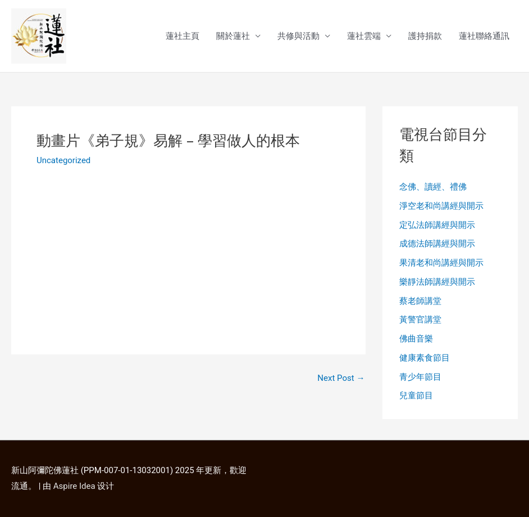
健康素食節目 (424, 358)
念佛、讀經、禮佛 (433, 187)
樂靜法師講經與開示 (437, 282)
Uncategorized (63, 160)
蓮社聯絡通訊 (484, 36)
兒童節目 (416, 395)
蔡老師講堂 (420, 301)
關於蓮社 (233, 36)
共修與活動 (298, 36)
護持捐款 (425, 36)
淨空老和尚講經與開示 (441, 206)
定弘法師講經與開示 (437, 225)
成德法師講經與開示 (437, 244)
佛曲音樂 (416, 339)
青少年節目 (420, 377)
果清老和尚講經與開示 (441, 263)
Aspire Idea (74, 486)
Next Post (340, 378)
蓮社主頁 (182, 36)
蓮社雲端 (364, 36)
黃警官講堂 (420, 319)
